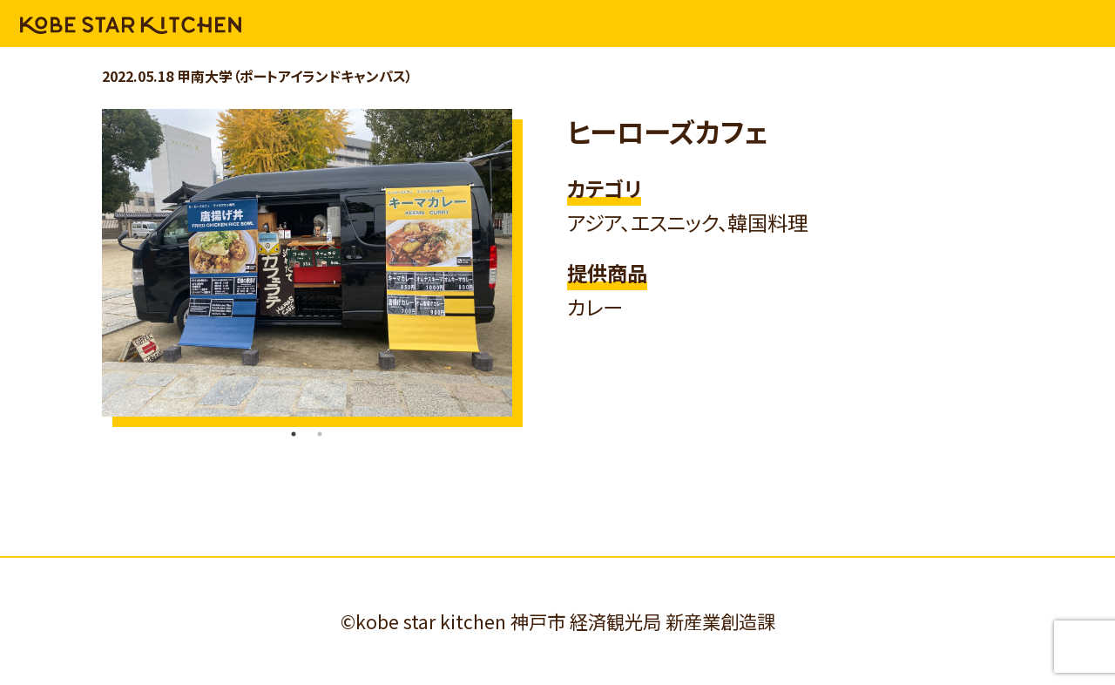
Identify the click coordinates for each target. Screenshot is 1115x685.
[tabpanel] (307, 263)
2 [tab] (319, 434)
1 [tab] (293, 434)
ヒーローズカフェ (667, 131)
